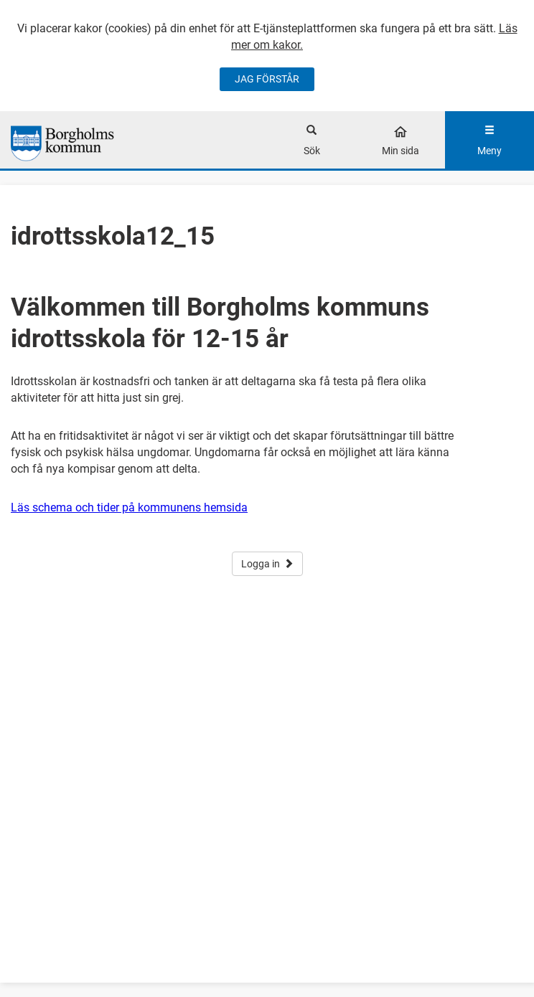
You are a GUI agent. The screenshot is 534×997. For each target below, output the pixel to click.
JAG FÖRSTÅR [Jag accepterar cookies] (267, 79)
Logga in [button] (267, 564)
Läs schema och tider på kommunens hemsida (129, 507)
